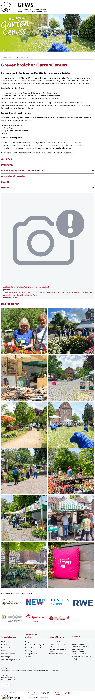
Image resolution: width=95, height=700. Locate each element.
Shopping (28, 651)
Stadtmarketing (9, 58)
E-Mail (6, 685)
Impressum (44, 698)
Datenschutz (33, 698)
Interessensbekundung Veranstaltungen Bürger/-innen (58, 644)
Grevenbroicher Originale (35, 645)
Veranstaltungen (9, 637)
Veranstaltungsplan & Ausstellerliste (22, 170)
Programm (7, 164)
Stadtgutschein (31, 654)
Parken (5, 187)
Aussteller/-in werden (13, 176)
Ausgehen (29, 642)
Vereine (28, 657)
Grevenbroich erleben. (31, 636)
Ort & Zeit (6, 159)
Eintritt (5, 182)
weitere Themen (56, 637)
